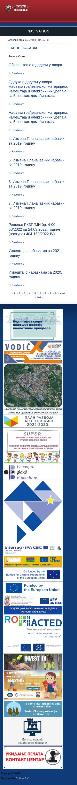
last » (40, 297)
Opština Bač (22, 778)
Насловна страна (17, 40)
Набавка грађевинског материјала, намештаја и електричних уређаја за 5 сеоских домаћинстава (38, 117)
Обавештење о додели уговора (35, 65)
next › (63, 293)
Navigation (38, 31)
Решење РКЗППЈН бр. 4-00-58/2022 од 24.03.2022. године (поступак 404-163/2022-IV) (34, 229)
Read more (18, 73)
